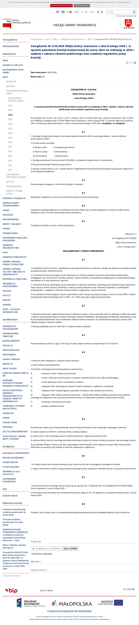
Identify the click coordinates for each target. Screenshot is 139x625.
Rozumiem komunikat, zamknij (61, 5)
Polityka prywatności (82, 5)
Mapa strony (46, 590)
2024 (89, 39)
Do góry (128, 589)
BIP (48, 39)
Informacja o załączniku (41, 553)
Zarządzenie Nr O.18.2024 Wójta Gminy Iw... (114, 39)
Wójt (55, 39)
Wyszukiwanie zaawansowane (126, 16)
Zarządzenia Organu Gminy (72, 39)
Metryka (35, 562)
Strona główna (37, 39)
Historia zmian (38, 570)
